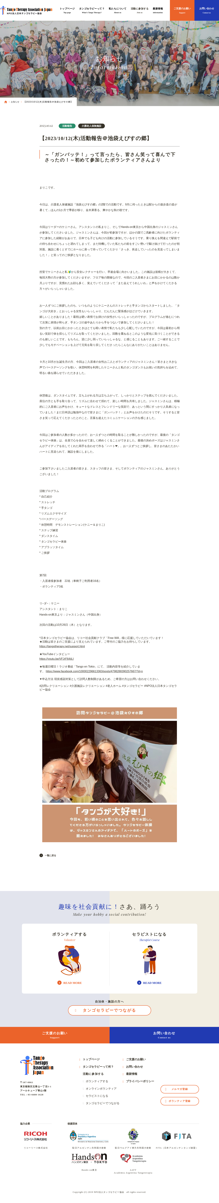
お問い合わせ (206, 11)
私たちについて (118, 10)
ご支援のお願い (182, 11)
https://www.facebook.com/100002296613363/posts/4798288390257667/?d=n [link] (94, 671)
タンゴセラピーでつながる (109, 1010)
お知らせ (15, 102)
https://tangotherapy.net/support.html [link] (62, 646)
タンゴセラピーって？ (92, 10)
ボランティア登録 (179, 1101)
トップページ (67, 10)
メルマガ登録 (179, 1089)
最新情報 (158, 10)
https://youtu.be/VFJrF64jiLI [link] (56, 658)
